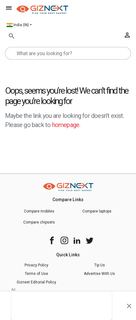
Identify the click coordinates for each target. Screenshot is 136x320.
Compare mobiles (39, 211)
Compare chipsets (39, 222)
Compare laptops (97, 211)
